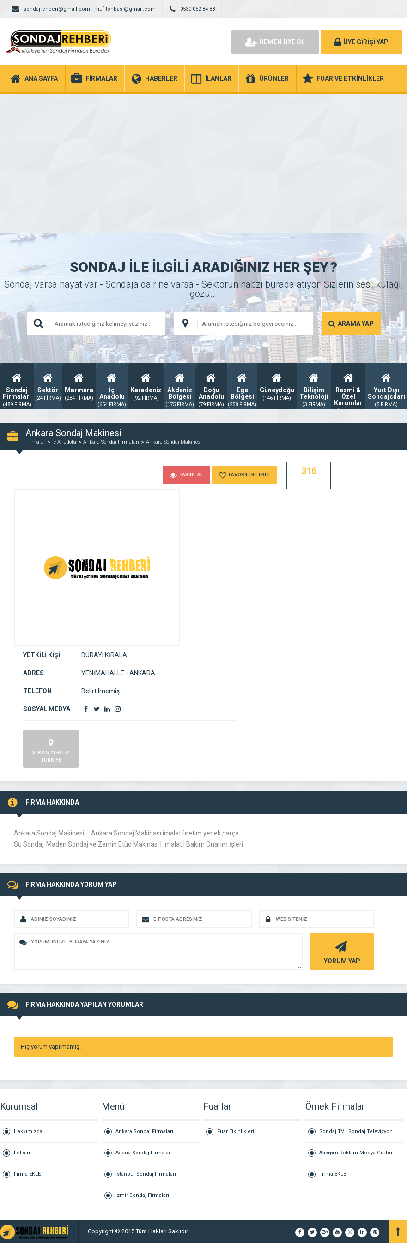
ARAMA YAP (351, 323)
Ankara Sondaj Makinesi (174, 442)
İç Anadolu (64, 442)
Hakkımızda (28, 1132)
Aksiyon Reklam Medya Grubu (355, 1153)
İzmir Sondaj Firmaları (142, 1195)
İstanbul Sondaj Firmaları (145, 1174)
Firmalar (35, 442)
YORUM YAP (340, 951)
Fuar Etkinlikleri (235, 1132)
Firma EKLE (27, 1174)
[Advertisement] (203, 163)
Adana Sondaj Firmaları (143, 1153)
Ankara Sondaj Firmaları (111, 442)
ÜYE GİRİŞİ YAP (361, 42)
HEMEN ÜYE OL (275, 42)
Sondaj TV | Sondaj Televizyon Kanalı (356, 1136)
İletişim (23, 1153)
